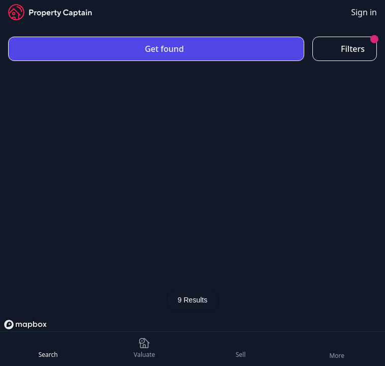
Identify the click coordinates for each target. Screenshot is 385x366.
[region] (192, 180)
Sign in (364, 12)
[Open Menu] (336, 349)
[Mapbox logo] (25, 324)
